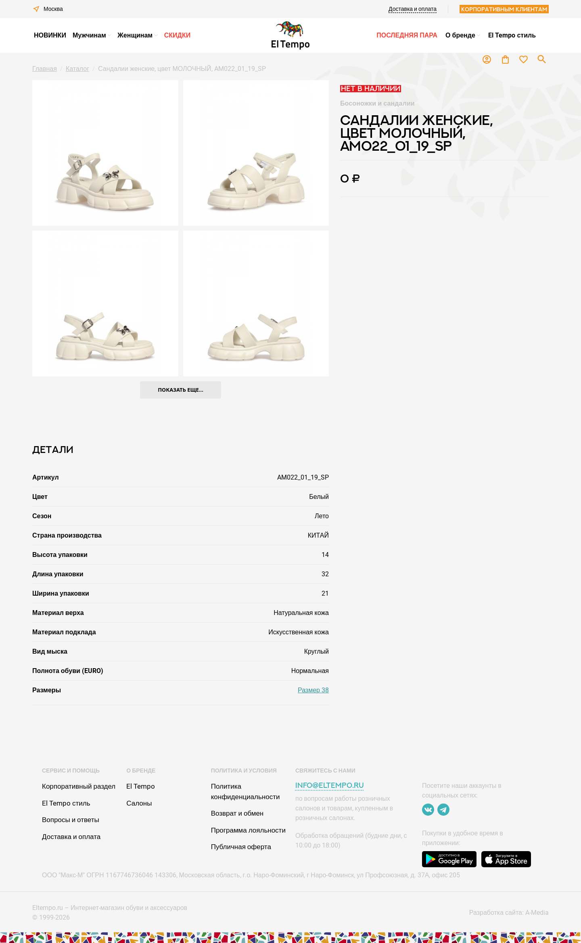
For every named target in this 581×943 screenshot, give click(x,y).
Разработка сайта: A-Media (509, 912)
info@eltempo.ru (329, 785)
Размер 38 (313, 690)
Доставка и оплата (413, 9)
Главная (44, 69)
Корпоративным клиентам (504, 9)
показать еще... (180, 389)
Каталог (77, 69)
